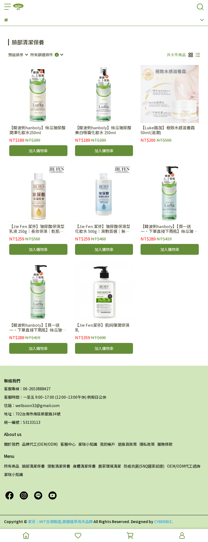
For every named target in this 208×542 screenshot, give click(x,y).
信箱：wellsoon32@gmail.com (32, 405)
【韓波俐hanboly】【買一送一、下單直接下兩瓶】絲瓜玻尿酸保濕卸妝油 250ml (37, 327)
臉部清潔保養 (33, 466)
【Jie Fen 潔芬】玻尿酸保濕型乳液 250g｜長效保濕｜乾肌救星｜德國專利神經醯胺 (36, 229)
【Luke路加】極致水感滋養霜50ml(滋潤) (168, 130)
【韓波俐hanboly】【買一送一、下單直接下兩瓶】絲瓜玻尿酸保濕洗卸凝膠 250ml (169, 229)
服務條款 (165, 444)
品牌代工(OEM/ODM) (40, 444)
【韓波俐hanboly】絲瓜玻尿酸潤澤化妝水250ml (37, 130)
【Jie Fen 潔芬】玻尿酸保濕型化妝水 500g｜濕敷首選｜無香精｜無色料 (102, 229)
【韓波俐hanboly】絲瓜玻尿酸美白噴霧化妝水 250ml (103, 130)
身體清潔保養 (84, 466)
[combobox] (18, 55)
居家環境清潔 (109, 466)
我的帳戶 (107, 444)
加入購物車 (38, 150)
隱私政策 (147, 444)
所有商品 (11, 466)
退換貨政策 (127, 444)
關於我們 (11, 444)
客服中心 (68, 444)
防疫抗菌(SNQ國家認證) (144, 466)
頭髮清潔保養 (58, 466)
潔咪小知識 (87, 444)
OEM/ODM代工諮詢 (183, 466)
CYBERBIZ (163, 521)
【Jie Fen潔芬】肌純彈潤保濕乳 (102, 327)
